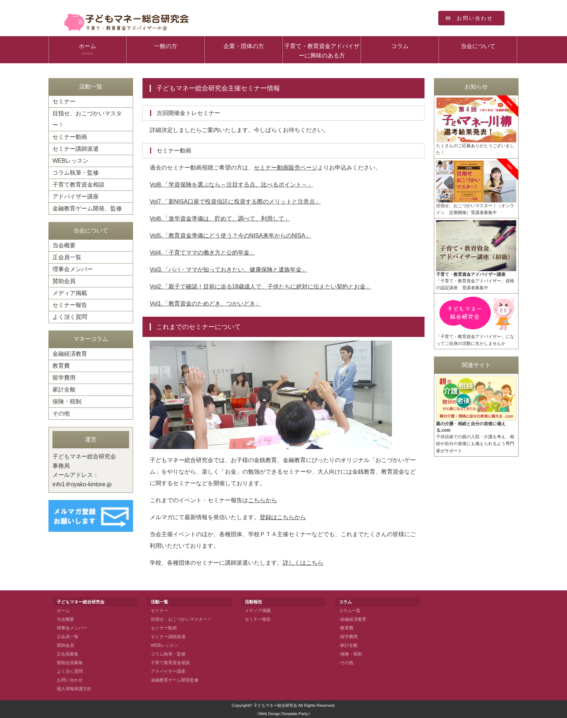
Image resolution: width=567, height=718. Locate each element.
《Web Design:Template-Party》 (283, 713)
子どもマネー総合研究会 (275, 705)
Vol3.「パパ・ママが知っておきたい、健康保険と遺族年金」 (228, 269)
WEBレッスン (70, 161)
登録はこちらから (283, 517)
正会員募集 (67, 654)
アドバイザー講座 (75, 196)
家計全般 (64, 389)
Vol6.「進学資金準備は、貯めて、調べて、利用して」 (220, 218)
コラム (400, 46)
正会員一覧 (66, 257)
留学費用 (64, 378)
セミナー (64, 101)
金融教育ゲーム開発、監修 (87, 208)
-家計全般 (348, 645)
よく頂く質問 (69, 317)
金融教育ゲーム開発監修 (175, 680)
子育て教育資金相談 (78, 184)
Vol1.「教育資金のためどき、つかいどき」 (205, 303)
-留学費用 (348, 636)
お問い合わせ (475, 18)
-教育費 (346, 628)
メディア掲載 (69, 293)
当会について (478, 46)
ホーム (87, 49)
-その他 (346, 662)
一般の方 (165, 46)
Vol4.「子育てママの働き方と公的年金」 (202, 252)
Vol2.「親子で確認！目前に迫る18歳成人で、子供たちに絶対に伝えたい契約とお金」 (260, 286)
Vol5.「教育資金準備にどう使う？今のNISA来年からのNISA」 (230, 235)
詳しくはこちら (303, 563)
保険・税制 (66, 401)
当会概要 (64, 245)
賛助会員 (64, 281)
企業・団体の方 (243, 46)
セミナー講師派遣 (75, 149)
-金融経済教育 (352, 619)
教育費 (61, 366)
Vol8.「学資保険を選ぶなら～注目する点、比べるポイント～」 (231, 184)
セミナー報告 (69, 305)
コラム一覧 (350, 610)
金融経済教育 (69, 354)
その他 (61, 413)
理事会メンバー (72, 269)
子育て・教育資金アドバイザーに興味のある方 (321, 51)
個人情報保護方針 (74, 688)
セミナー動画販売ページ (285, 167)
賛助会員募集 (70, 662)
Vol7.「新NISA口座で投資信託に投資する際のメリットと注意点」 (235, 201)
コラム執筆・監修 (75, 173)
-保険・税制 (350, 654)
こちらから (262, 500)
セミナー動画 (69, 137)
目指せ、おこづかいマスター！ (87, 119)
